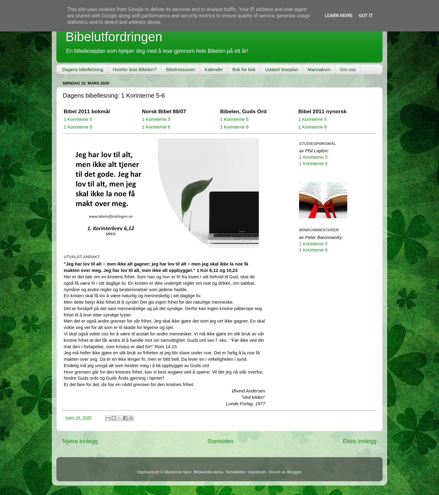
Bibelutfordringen (114, 37)
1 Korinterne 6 (78, 127)
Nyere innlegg (80, 441)
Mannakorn (319, 69)
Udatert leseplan (281, 69)
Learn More (339, 15)
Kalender (214, 69)
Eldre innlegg (360, 441)
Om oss (348, 69)
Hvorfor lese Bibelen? (134, 69)
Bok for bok (243, 69)
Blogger (294, 472)
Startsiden (221, 441)
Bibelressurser (180, 69)
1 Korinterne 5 (78, 119)
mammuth (257, 472)
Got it (366, 15)
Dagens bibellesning (82, 69)
